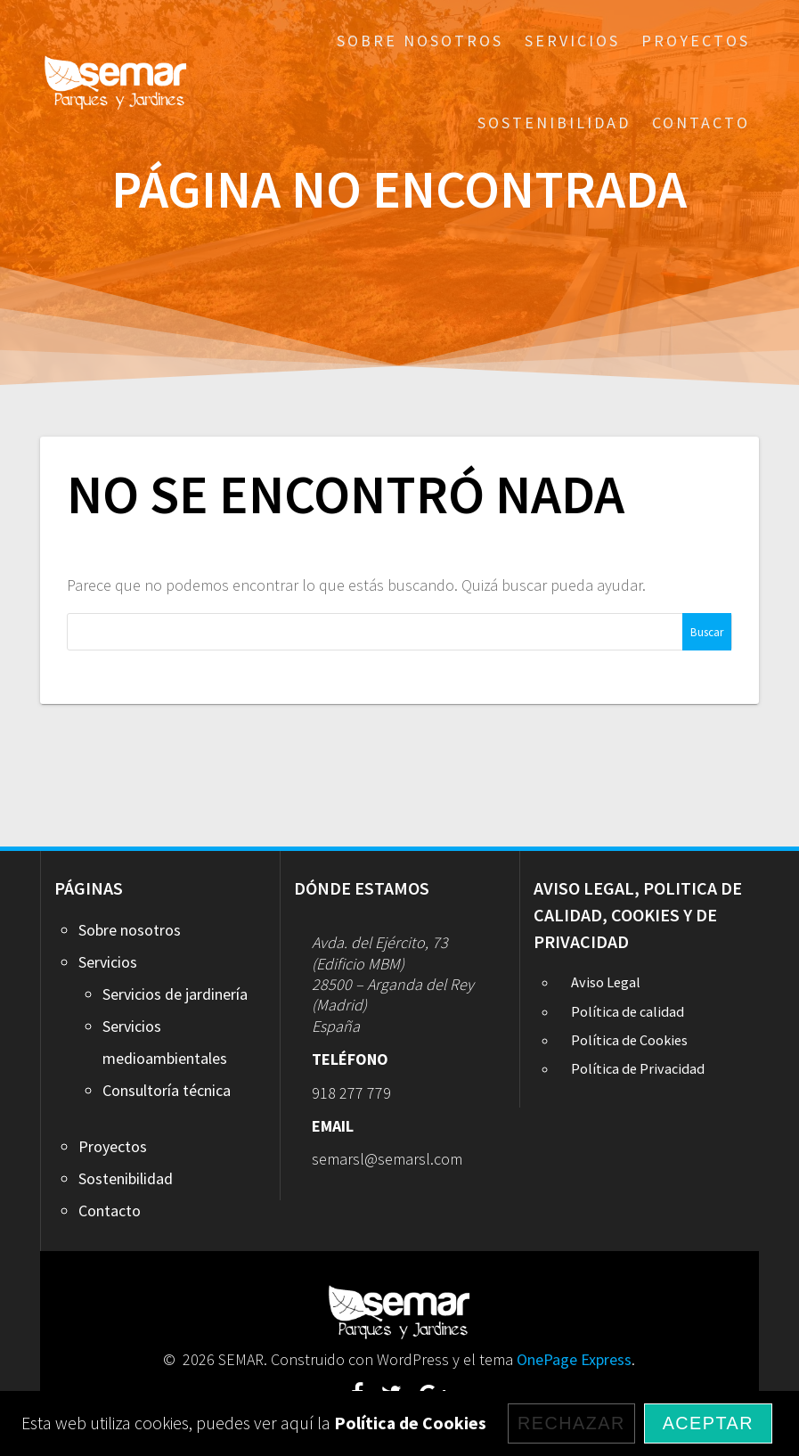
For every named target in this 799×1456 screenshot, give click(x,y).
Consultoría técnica (166, 1090)
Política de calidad (627, 1011)
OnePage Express (574, 1359)
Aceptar (708, 1423)
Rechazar (571, 1423)
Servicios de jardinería (175, 994)
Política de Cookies (629, 1040)
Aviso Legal (605, 982)
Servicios (572, 40)
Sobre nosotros (420, 40)
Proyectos (695, 40)
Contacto (701, 122)
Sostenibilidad (554, 122)
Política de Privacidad (638, 1068)
